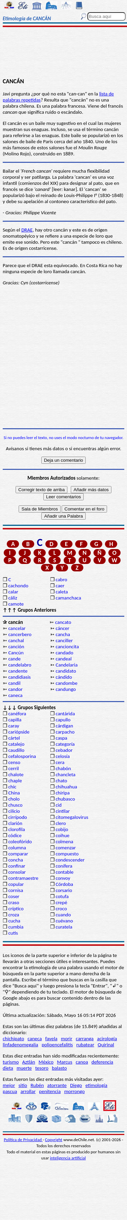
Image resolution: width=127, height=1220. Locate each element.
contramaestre (23, 878)
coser (13, 896)
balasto (59, 1068)
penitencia (50, 1091)
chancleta (65, 774)
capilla (14, 720)
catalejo (16, 744)
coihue (62, 835)
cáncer (62, 628)
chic (12, 787)
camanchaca (68, 598)
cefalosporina (22, 756)
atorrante (57, 1085)
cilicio (14, 811)
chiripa (62, 793)
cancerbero (19, 634)
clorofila (16, 829)
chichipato (13, 1039)
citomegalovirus (72, 817)
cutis (13, 933)
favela (51, 1039)
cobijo (62, 829)
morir (66, 1039)
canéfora (17, 714)
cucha (14, 921)
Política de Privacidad (23, 1139)
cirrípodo (17, 817)
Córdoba (64, 884)
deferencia (102, 1062)
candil (14, 683)
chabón (63, 768)
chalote (15, 774)
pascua (10, 1091)
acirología (107, 1039)
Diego (76, 1085)
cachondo (18, 586)
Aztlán (28, 1062)
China (14, 793)
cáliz (12, 598)
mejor (9, 1085)
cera (60, 762)
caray (13, 726)
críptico (15, 909)
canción (16, 647)
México (46, 1062)
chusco (15, 805)
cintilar (63, 811)
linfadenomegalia (20, 1045)
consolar (17, 872)
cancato (63, 622)
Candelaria (67, 665)
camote (16, 604)
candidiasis (19, 677)
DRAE (27, 230)
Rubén (37, 1085)
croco (61, 909)
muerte (24, 1068)
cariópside (18, 732)
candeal (63, 659)
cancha (63, 634)
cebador (64, 750)
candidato (66, 671)
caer (60, 586)
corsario (64, 890)
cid (59, 805)
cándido (64, 677)
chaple (15, 781)
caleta (62, 592)
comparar (18, 854)
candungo (66, 689)
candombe (66, 683)
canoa (82, 1062)
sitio (22, 1085)
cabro (61, 579)
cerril (13, 768)
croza (13, 915)
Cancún (15, 653)
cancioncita (67, 647)
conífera (64, 866)
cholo (14, 799)
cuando (63, 915)
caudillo (16, 750)
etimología (96, 1085)
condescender (70, 860)
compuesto (67, 854)
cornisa (15, 890)
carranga (85, 1039)
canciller (64, 640)
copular (16, 884)
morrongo (74, 1091)
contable (64, 872)
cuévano (64, 921)
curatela (64, 927)
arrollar (28, 1091)
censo (14, 762)
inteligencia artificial (68, 1157)
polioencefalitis (57, 1045)
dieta (8, 1068)
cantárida (65, 714)
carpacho (65, 732)
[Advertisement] (63, 53)
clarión (15, 823)
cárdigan (64, 726)
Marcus (64, 1062)
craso (13, 902)
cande (14, 659)
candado (64, 653)
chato (61, 781)
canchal (16, 640)
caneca (15, 695)
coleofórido (20, 841)
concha (15, 860)
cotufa (62, 896)
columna (17, 848)
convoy (63, 878)
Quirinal (106, 1045)
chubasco (65, 799)
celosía (63, 756)
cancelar (16, 628)
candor (15, 689)
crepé (61, 902)
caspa (61, 738)
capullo (63, 720)
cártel (14, 738)
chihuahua (66, 787)
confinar (16, 866)
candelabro (19, 665)
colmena (64, 841)
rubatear (85, 1045)
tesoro (41, 1068)
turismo (11, 1062)
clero (61, 823)
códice (14, 835)
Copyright (53, 1139)
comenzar (66, 848)
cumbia (15, 927)
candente (17, 671)
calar (13, 592)
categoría (65, 744)
